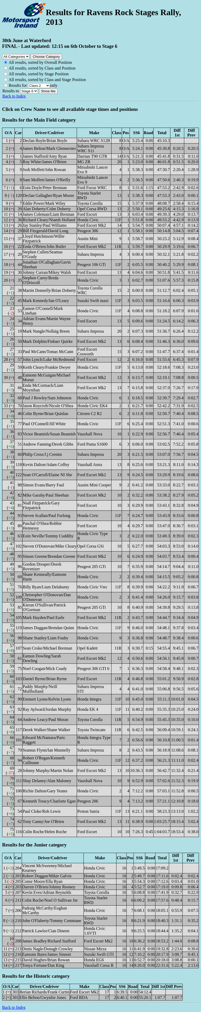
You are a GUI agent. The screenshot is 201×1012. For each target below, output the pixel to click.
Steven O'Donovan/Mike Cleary (50, 546)
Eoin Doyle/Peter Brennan (45, 187)
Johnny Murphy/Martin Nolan (48, 770)
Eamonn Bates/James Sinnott (46, 954)
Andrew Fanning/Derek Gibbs (48, 444)
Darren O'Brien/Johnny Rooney (48, 887)
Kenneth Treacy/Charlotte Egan (49, 801)
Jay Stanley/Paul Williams (45, 225)
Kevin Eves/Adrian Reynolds (46, 892)
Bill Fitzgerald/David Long (45, 231)
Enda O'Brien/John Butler (44, 246)
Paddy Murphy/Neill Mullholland (40, 688)
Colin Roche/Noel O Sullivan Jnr (50, 900)
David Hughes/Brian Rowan (46, 960)
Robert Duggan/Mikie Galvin (46, 876)
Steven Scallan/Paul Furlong (46, 515)
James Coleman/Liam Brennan (48, 214)
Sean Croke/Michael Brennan (47, 648)
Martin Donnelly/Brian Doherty (49, 290)
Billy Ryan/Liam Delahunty (46, 587)
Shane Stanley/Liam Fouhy (45, 638)
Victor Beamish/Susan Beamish (49, 434)
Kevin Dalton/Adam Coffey (46, 464)
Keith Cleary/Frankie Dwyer (47, 367)
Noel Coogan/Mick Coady (45, 668)
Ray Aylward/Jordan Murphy (47, 709)
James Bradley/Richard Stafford (49, 941)
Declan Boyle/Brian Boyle (45, 140)
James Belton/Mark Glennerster (49, 148)
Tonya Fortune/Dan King (43, 965)
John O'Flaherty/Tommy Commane (51, 920)
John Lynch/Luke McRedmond (49, 359)
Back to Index (14, 96)
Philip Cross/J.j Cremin (42, 454)
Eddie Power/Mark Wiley (44, 203)
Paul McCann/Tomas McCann (48, 351)
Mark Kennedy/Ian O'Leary (46, 300)
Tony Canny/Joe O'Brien (43, 821)
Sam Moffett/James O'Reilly (46, 180)
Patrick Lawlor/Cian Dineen (45, 931)
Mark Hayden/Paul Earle (43, 617)
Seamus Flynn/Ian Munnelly (46, 750)
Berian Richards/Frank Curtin (44, 992)
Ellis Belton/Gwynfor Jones (42, 997)
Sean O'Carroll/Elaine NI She (47, 475)
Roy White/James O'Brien (44, 162)
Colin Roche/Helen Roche (45, 831)
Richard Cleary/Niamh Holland (49, 220)
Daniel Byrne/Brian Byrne (45, 678)
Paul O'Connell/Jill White (44, 424)
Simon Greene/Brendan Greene (49, 556)
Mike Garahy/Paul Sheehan (46, 495)
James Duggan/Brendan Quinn (48, 628)
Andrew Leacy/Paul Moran (45, 719)
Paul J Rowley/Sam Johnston (47, 398)
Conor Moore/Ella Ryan (42, 881)
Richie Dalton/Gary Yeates (45, 791)
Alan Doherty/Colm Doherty (47, 209)
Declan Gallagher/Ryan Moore (48, 195)
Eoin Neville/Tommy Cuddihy (48, 536)
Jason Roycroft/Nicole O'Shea (48, 405)
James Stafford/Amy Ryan (45, 156)
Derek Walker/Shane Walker (46, 729)
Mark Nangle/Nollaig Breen (46, 331)
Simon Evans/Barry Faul (43, 485)
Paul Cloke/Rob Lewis (42, 811)
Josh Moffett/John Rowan (44, 169)
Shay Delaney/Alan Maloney (47, 780)
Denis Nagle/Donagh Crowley (47, 949)
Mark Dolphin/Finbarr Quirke (48, 341)
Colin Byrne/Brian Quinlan (45, 413)
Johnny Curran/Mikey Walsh (47, 272)
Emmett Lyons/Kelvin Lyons (47, 699)
